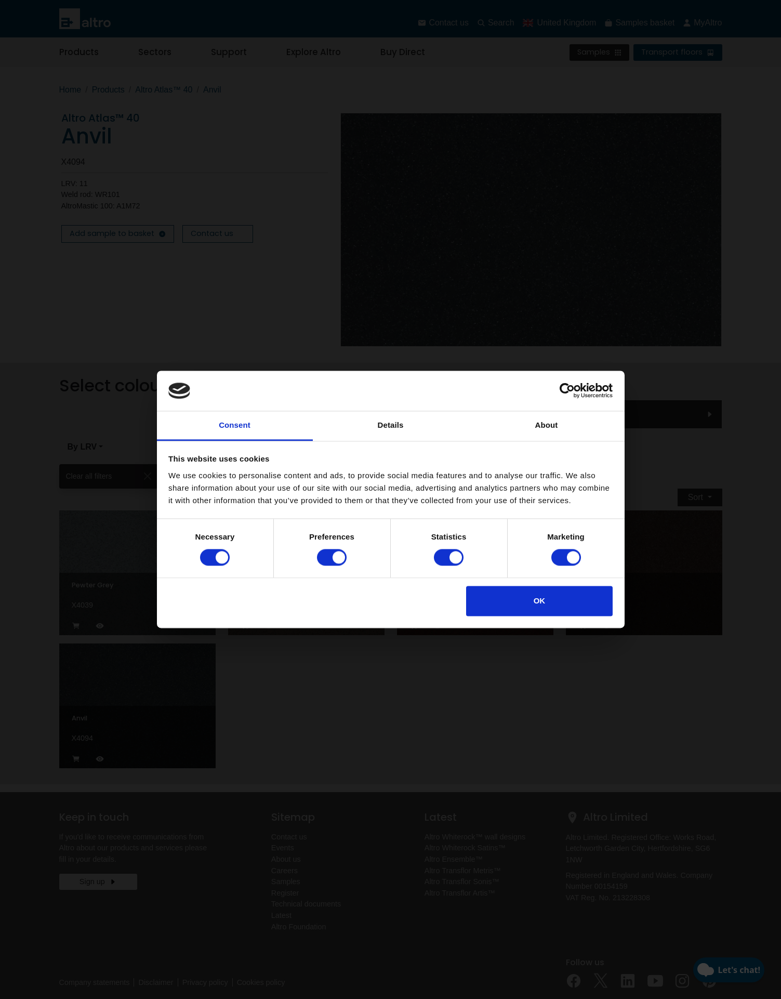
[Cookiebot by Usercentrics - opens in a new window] (567, 391)
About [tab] (546, 424)
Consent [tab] (234, 424)
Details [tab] (391, 424)
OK (540, 600)
